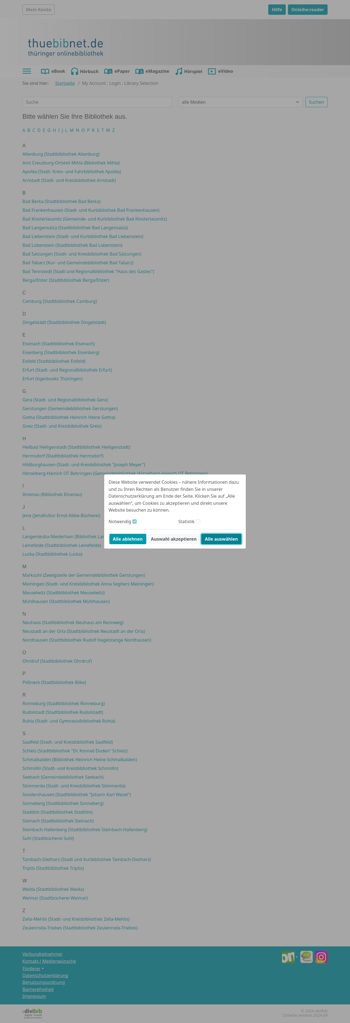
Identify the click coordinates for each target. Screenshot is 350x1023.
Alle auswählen (221, 539)
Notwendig (120, 521)
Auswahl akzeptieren (174, 539)
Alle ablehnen (128, 539)
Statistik (186, 521)
